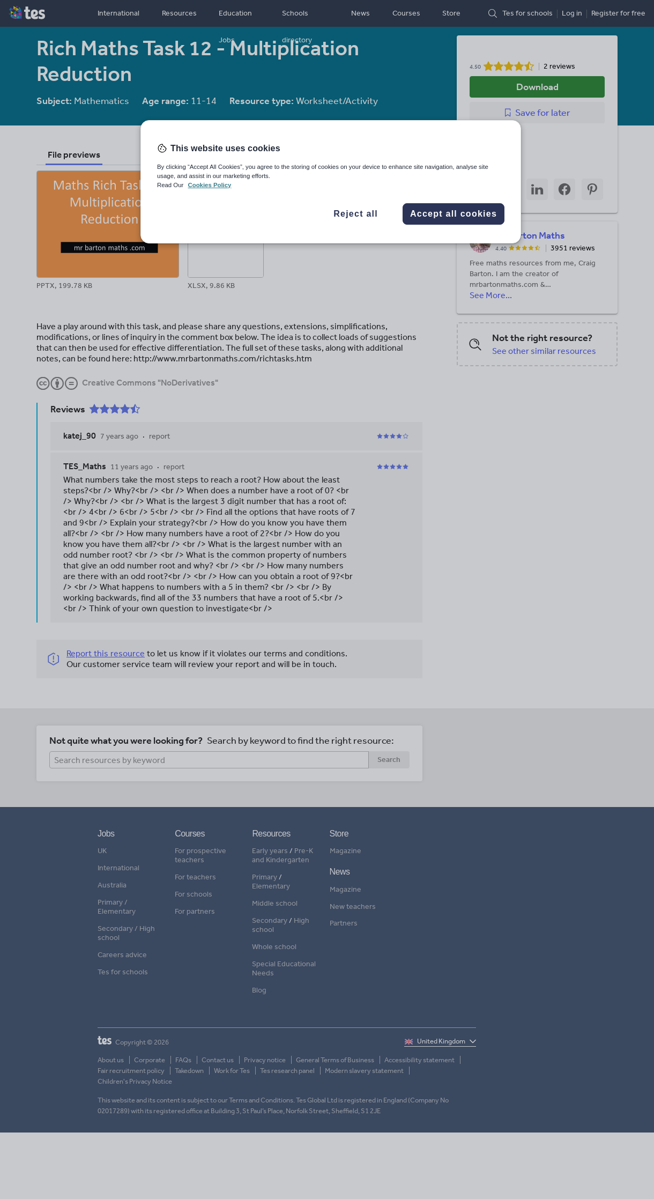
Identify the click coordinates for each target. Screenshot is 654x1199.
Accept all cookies (453, 213)
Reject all (355, 213)
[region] (330, 181)
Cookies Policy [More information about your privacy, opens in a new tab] (209, 185)
